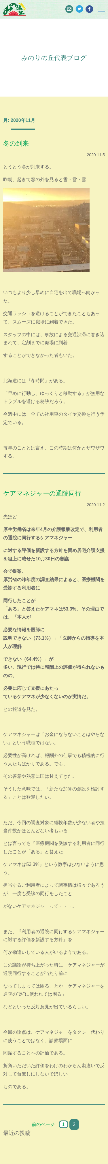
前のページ (43, 1124)
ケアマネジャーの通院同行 (42, 493)
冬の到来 (16, 143)
